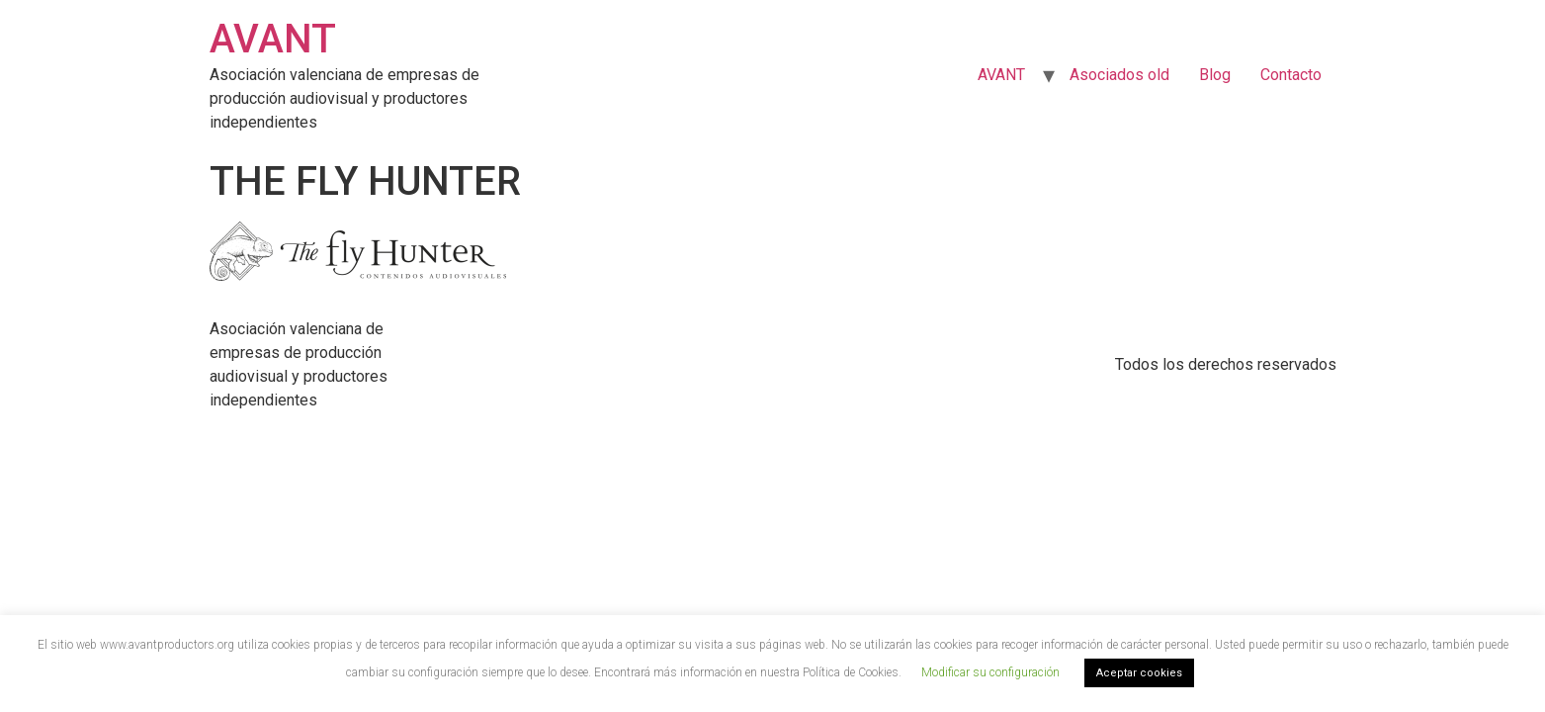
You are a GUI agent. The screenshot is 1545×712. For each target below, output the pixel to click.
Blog (1215, 74)
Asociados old (1119, 74)
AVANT (273, 39)
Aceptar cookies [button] (1139, 673)
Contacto (1291, 74)
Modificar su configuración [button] (990, 672)
